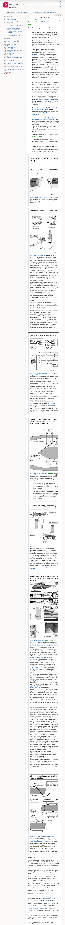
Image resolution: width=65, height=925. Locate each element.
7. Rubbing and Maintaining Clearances (14, 40)
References (45, 21)
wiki (6, 73)
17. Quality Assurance (10, 56)
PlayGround (8, 72)
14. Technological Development (12, 51)
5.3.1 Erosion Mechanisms (14, 28)
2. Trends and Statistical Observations (14, 18)
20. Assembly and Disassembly (12, 62)
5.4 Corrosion (10, 34)
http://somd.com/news (49, 898)
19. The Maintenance (10, 60)
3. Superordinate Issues (10, 19)
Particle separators (48, 119)
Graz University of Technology (10, 9)
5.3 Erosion (32, 12)
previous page (29, 22)
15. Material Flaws (9, 53)
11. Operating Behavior (10, 47)
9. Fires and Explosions (10, 44)
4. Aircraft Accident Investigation (12, 21)
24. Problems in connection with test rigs (14, 69)
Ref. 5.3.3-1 (51, 373)
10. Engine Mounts (9, 45)
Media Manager (58, 6)
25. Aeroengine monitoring (11, 70)
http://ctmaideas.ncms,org (37, 908)
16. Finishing (8, 54)
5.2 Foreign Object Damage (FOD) (15, 25)
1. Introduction (8, 16)
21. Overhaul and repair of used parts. (14, 63)
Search (61, 3)
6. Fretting (7, 38)
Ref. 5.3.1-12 (49, 473)
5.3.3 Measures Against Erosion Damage (46, 12)
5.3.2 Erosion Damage (13, 29)
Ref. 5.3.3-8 (49, 640)
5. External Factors (24, 12)
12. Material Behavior (10, 48)
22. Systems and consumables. (12, 64)
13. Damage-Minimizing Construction (13, 50)
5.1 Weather (10, 23)
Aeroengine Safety (14, 12)
